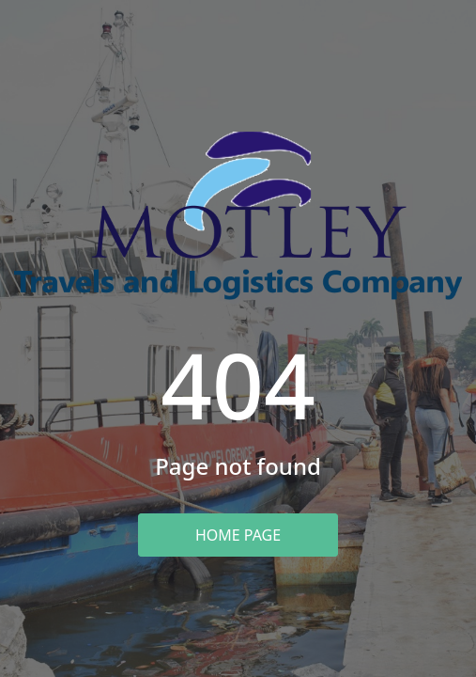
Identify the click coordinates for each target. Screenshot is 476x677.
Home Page (238, 535)
